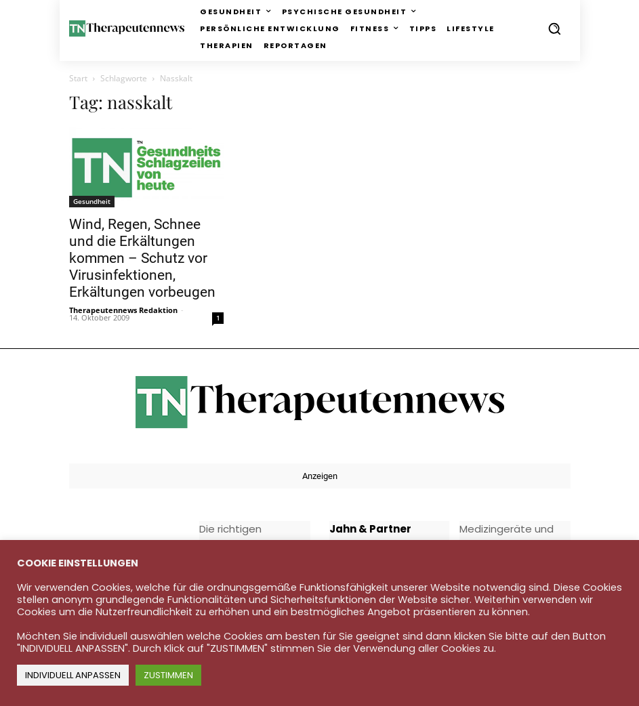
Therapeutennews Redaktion (123, 310)
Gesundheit (91, 201)
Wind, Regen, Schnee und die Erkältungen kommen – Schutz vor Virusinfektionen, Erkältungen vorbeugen (142, 258)
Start (78, 78)
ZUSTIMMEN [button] (168, 675)
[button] (554, 28)
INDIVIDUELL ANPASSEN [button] (73, 675)
